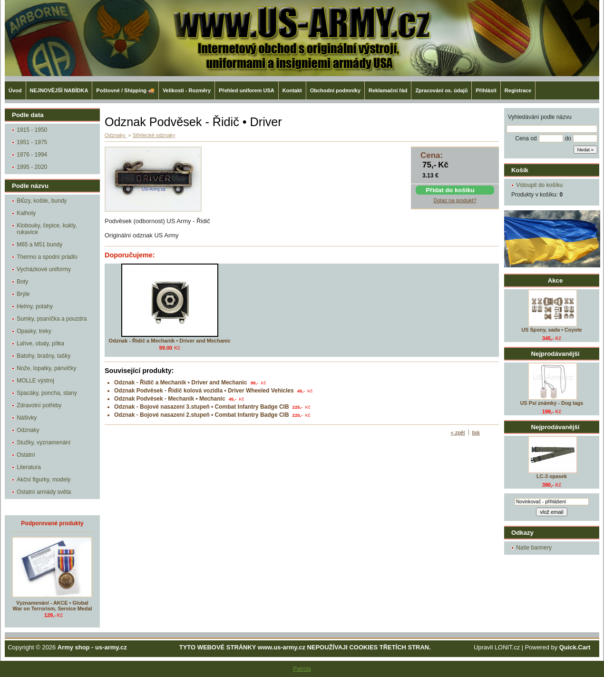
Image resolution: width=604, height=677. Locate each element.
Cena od (525, 138)
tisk (476, 432)
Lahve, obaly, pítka (40, 343)
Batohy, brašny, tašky (43, 356)
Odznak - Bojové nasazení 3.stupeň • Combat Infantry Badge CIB (201, 406)
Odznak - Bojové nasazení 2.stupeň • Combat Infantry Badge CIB (201, 415)
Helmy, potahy (35, 306)
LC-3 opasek (551, 476)
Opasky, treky (34, 331)
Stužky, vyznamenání (43, 442)
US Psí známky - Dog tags (552, 403)
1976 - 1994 (32, 154)
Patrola (302, 669)
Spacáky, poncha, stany (47, 393)
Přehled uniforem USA (246, 90)
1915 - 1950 (32, 130)
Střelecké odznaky (154, 135)
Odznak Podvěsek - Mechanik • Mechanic (169, 398)
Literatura (29, 467)
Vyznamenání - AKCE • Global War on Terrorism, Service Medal (52, 605)
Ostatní (26, 454)
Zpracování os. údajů (441, 90)
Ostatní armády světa (44, 492)
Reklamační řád (388, 90)
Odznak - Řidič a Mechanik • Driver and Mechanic (170, 340)
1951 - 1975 (32, 142)
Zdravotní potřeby (39, 405)
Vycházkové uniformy (44, 269)
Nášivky (27, 417)
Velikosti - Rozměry (187, 90)
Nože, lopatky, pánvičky (46, 368)
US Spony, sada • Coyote (551, 330)
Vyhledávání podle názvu (540, 117)
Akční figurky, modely (43, 479)
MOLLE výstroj (35, 380)
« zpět (458, 432)
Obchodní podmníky (335, 90)
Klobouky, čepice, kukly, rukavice (47, 228)
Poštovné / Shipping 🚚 (125, 90)
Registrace (518, 90)
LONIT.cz (507, 647)
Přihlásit (486, 90)
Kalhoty (26, 213)
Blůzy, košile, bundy (42, 200)
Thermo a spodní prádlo (47, 257)
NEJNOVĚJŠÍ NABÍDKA (59, 90)
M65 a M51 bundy (39, 244)
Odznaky (28, 430)
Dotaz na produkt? (455, 200)
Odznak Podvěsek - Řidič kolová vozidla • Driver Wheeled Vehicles (204, 390)
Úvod (15, 90)
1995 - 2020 (32, 167)
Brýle (23, 294)
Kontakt (292, 90)
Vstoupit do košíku (539, 185)
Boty (22, 281)
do (568, 138)
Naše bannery (534, 547)
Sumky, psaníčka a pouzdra (52, 318)
